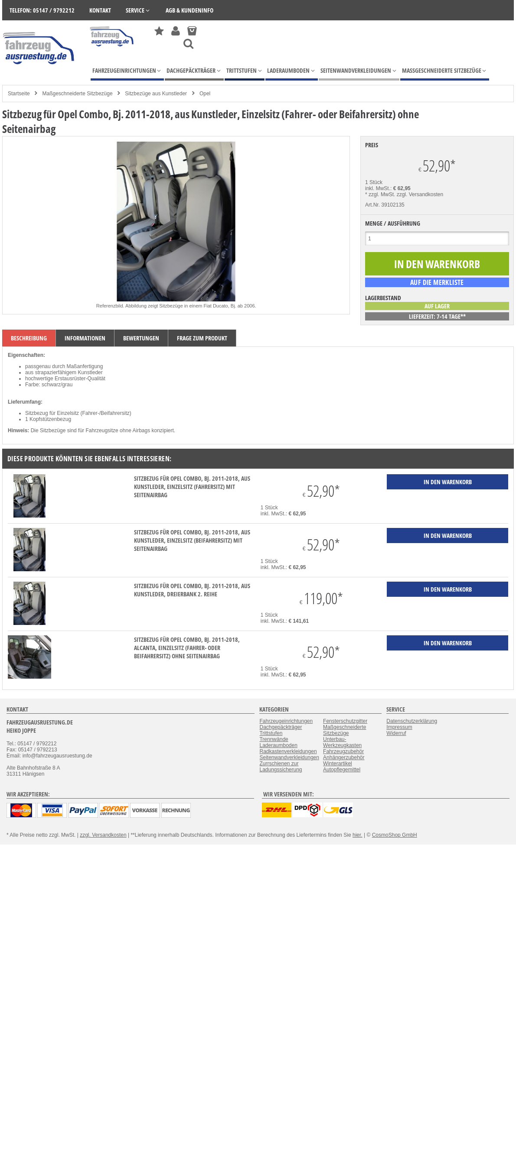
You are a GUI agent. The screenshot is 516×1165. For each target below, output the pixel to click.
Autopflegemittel (341, 770)
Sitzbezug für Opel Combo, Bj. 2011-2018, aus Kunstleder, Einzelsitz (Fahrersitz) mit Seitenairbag (192, 486)
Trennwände (273, 739)
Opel (204, 94)
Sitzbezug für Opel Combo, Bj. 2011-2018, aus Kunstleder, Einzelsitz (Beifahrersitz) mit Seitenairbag (192, 540)
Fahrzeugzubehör (343, 751)
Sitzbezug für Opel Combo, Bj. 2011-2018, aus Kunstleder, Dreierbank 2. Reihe (192, 590)
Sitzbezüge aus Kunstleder (156, 94)
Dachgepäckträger (280, 727)
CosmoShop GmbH (394, 835)
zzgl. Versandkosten (420, 194)
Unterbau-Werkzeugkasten (342, 742)
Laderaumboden (278, 745)
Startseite (19, 94)
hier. (358, 835)
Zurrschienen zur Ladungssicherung (280, 766)
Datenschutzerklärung (411, 721)
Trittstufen (270, 733)
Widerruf (396, 733)
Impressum (399, 727)
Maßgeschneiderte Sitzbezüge (77, 94)
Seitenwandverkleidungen (289, 757)
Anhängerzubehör (343, 757)
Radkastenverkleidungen (288, 751)
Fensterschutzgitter (345, 721)
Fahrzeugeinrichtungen (286, 721)
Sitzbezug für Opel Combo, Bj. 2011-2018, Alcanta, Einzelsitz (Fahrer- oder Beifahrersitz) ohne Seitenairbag (187, 647)
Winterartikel (337, 763)
